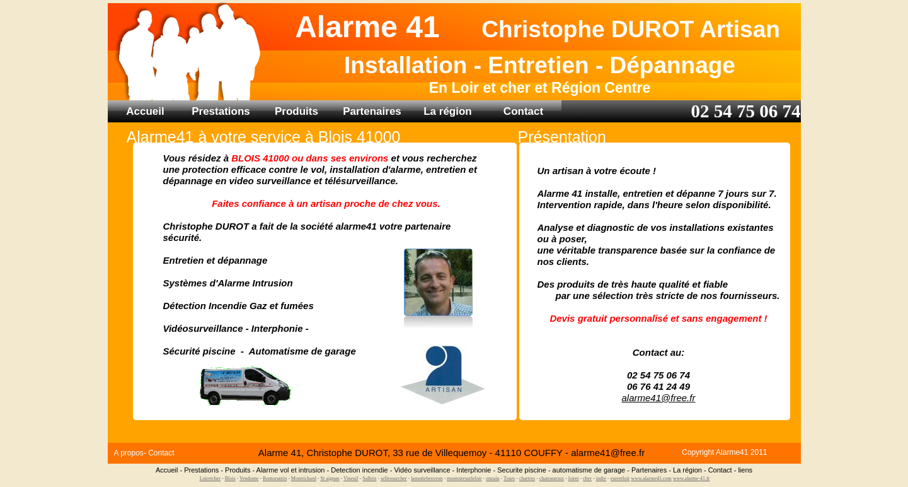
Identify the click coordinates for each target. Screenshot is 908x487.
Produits (296, 111)
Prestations (221, 111)
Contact (523, 111)
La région (447, 111)
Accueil (145, 111)
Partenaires (372, 111)
